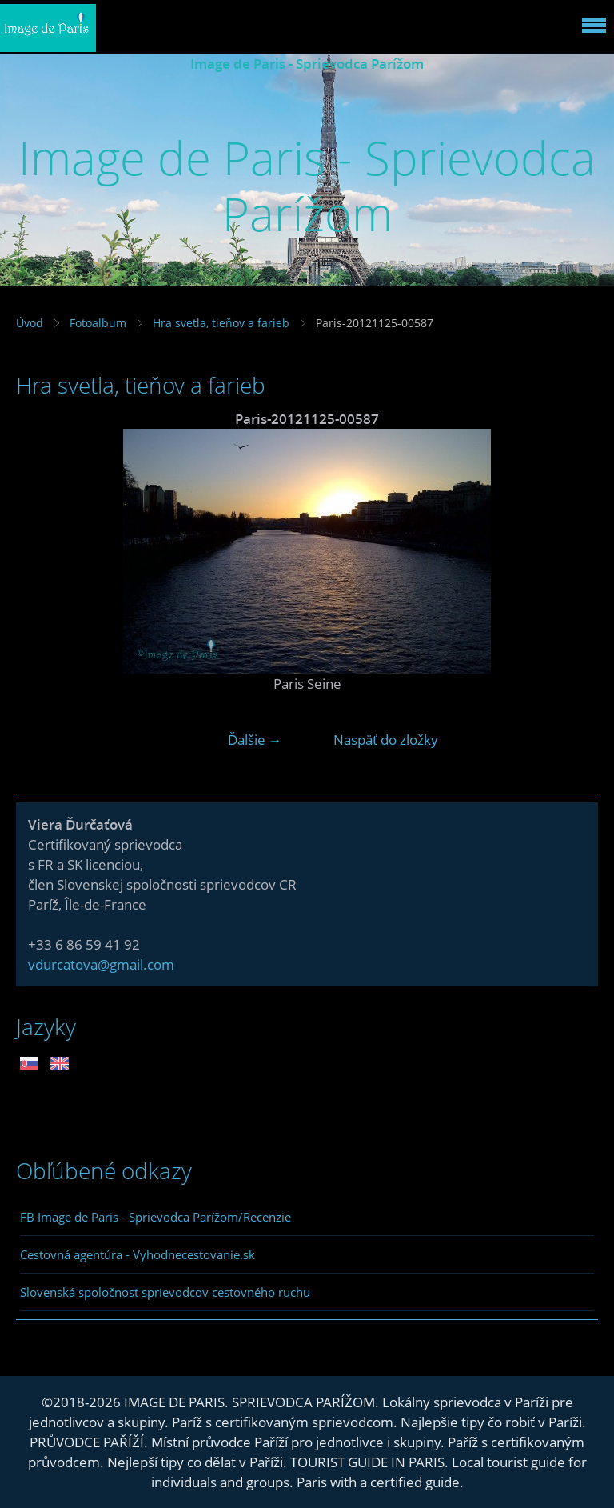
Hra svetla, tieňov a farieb (221, 322)
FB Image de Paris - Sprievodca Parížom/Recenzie (155, 1217)
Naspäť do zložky (385, 739)
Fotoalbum (98, 322)
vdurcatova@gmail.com (101, 964)
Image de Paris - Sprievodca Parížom (307, 63)
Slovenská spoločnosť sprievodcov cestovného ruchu (165, 1292)
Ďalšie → (255, 739)
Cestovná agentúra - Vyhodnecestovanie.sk (137, 1254)
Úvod (29, 322)
